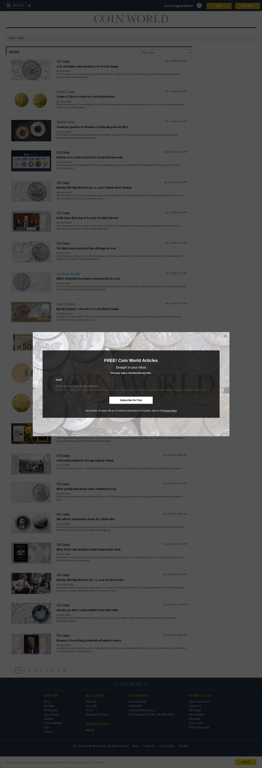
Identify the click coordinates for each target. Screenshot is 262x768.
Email (59, 379)
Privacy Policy (170, 410)
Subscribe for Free (131, 400)
